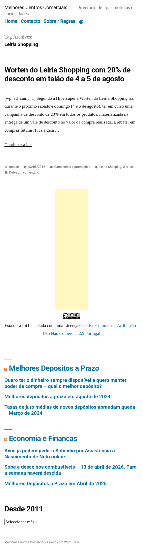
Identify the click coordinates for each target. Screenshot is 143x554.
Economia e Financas (43, 438)
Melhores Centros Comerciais (35, 7)
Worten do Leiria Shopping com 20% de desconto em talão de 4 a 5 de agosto (67, 74)
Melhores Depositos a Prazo (54, 368)
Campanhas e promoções (72, 167)
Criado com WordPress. (63, 542)
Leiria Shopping (110, 167)
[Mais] (81, 22)
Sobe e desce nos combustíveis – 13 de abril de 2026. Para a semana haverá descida (70, 470)
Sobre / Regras (59, 21)
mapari (14, 167)
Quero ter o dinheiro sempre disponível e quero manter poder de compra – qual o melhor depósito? (65, 383)
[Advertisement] (71, 249)
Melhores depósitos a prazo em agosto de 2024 (57, 396)
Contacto (30, 21)
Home (10, 21)
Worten (128, 167)
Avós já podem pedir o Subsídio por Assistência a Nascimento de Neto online (59, 454)
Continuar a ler (21, 145)
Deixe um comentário (24, 172)
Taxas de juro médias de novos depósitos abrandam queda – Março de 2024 (69, 410)
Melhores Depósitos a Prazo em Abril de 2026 (55, 483)
